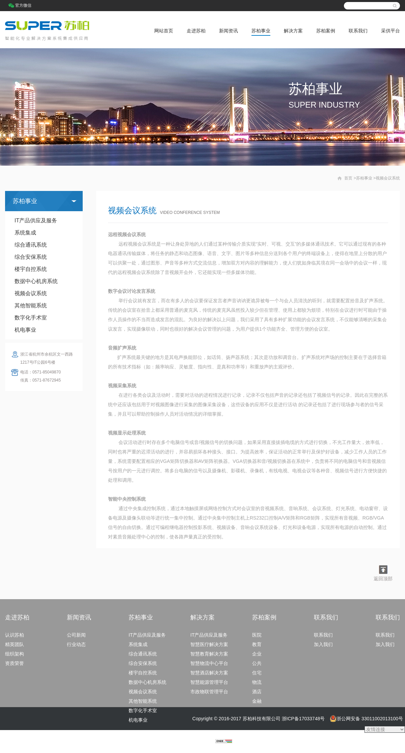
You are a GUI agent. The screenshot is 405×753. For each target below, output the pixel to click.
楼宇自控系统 (31, 269)
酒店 (257, 691)
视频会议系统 (31, 293)
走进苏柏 (196, 30)
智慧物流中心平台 (209, 663)
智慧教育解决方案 (209, 654)
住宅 (257, 672)
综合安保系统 (31, 257)
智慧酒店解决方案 (209, 672)
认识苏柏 (14, 635)
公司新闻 (76, 635)
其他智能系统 (31, 305)
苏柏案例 (325, 30)
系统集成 (25, 232)
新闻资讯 (228, 30)
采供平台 (390, 30)
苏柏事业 (260, 30)
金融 (257, 701)
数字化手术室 (31, 317)
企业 (257, 654)
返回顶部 (383, 578)
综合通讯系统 (31, 245)
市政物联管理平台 (209, 691)
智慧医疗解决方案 (209, 644)
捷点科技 (205, 741)
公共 (257, 663)
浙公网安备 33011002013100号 (366, 718)
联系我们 (358, 30)
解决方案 (293, 30)
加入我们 (323, 644)
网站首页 (163, 30)
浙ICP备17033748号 (303, 718)
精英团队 (14, 644)
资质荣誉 (14, 663)
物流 (257, 682)
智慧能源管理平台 (209, 682)
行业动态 (76, 644)
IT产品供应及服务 (36, 220)
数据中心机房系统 (36, 281)
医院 (257, 635)
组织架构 (14, 654)
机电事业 (25, 330)
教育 (257, 644)
